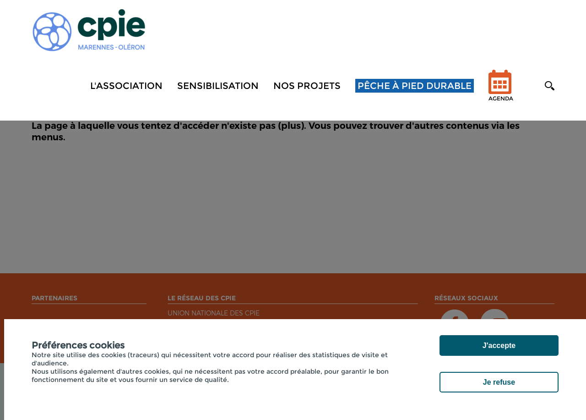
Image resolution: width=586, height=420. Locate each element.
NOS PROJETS (307, 85)
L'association (126, 85)
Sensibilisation (218, 85)
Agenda (500, 91)
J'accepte (499, 345)
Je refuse (499, 382)
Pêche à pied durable (415, 85)
